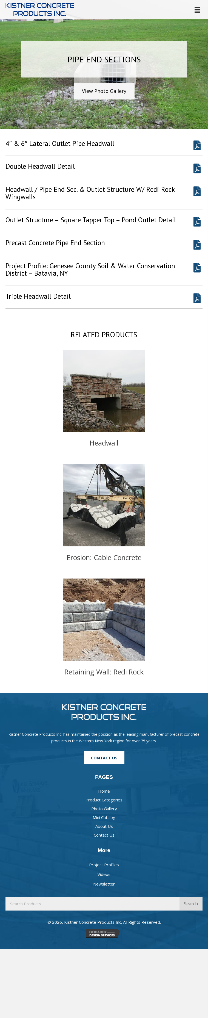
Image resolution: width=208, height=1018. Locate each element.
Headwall (104, 442)
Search (191, 904)
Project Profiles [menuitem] (104, 864)
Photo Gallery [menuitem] (104, 808)
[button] (104, 91)
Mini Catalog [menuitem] (104, 817)
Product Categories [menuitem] (104, 800)
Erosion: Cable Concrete (104, 557)
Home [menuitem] (104, 791)
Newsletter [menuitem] (104, 884)
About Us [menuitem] (104, 826)
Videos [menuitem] (104, 874)
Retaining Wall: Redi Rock (104, 671)
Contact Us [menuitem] (104, 835)
